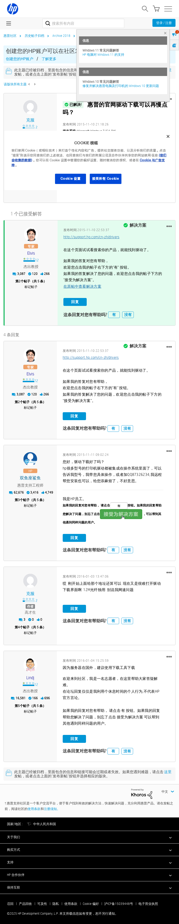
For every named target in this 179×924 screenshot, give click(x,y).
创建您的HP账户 (19, 59)
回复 (75, 301)
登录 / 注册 (164, 23)
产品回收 (25, 902)
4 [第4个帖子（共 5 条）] (19, 626)
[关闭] (168, 137)
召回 (10, 902)
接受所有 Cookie (105, 178)
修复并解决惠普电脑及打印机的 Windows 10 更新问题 (121, 86)
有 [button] (114, 313)
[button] (169, 225)
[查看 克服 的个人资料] (30, 120)
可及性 (42, 902)
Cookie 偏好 (91, 902)
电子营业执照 (148, 902)
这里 (168, 770)
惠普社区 (10, 36)
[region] (89, 160)
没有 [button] (128, 313)
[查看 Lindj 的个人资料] (30, 676)
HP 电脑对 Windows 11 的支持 (103, 54)
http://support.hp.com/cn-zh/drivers (91, 236)
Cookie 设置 (70, 178)
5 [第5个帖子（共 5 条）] (19, 704)
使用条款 (34, 807)
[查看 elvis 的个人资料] (31, 252)
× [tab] (165, 33)
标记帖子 (31, 286)
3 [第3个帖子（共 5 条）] (19, 499)
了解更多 (48, 59)
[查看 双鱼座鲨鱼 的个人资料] (30, 477)
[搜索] (83, 23)
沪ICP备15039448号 (118, 902)
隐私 (55, 902)
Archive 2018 (61, 36)
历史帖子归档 (34, 36)
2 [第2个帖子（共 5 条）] (20, 280)
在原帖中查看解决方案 (82, 285)
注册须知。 (52, 807)
